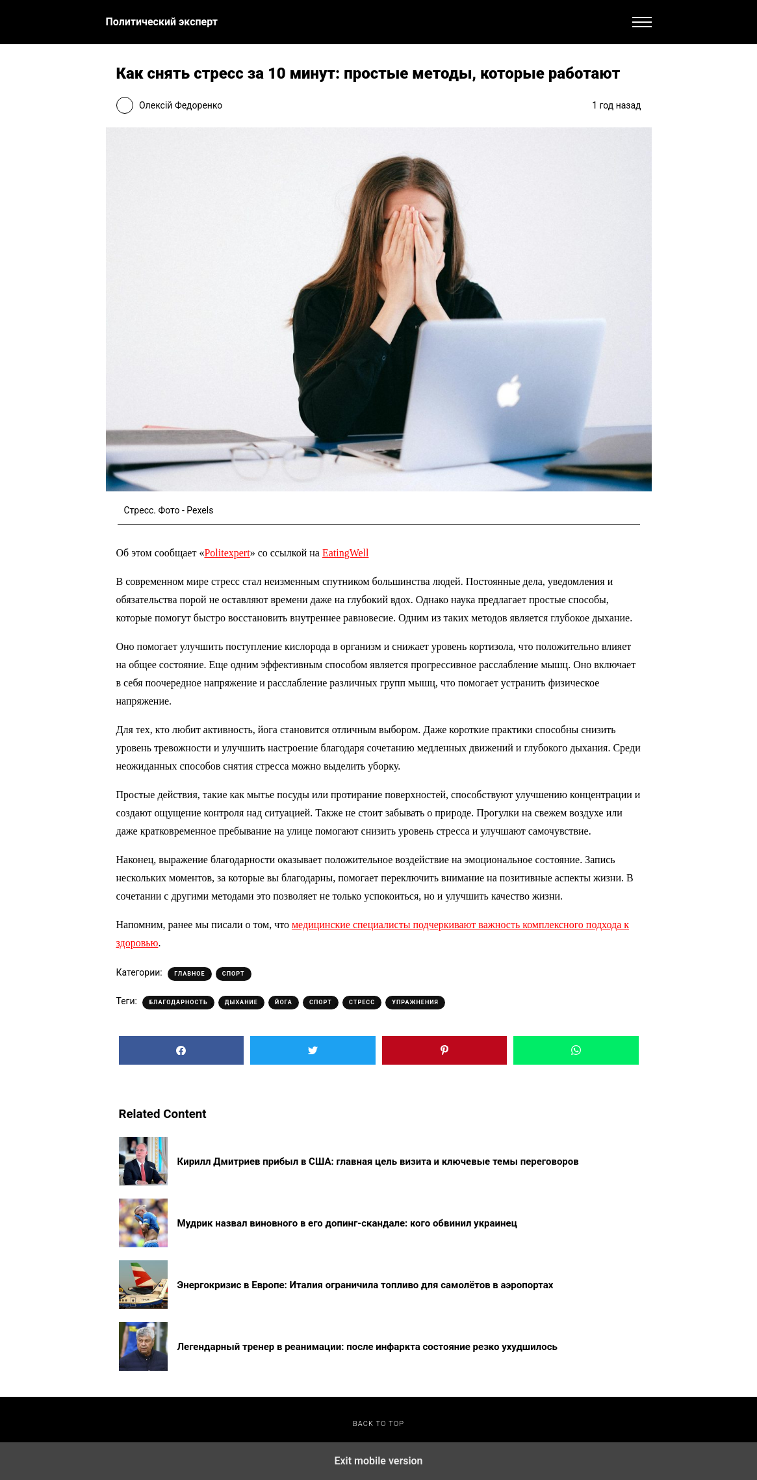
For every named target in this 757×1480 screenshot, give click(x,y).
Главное (189, 973)
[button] (642, 22)
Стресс (362, 1002)
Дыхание (241, 1002)
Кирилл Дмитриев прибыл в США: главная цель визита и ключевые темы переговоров (378, 1161)
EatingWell (345, 552)
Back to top (378, 1424)
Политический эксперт (162, 22)
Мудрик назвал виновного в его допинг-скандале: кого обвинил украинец (347, 1223)
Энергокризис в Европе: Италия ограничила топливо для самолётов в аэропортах (365, 1285)
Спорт (233, 973)
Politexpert (227, 552)
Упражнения (415, 1002)
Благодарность (178, 1002)
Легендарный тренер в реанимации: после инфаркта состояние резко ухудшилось (367, 1347)
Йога (283, 1002)
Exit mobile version (378, 1461)
